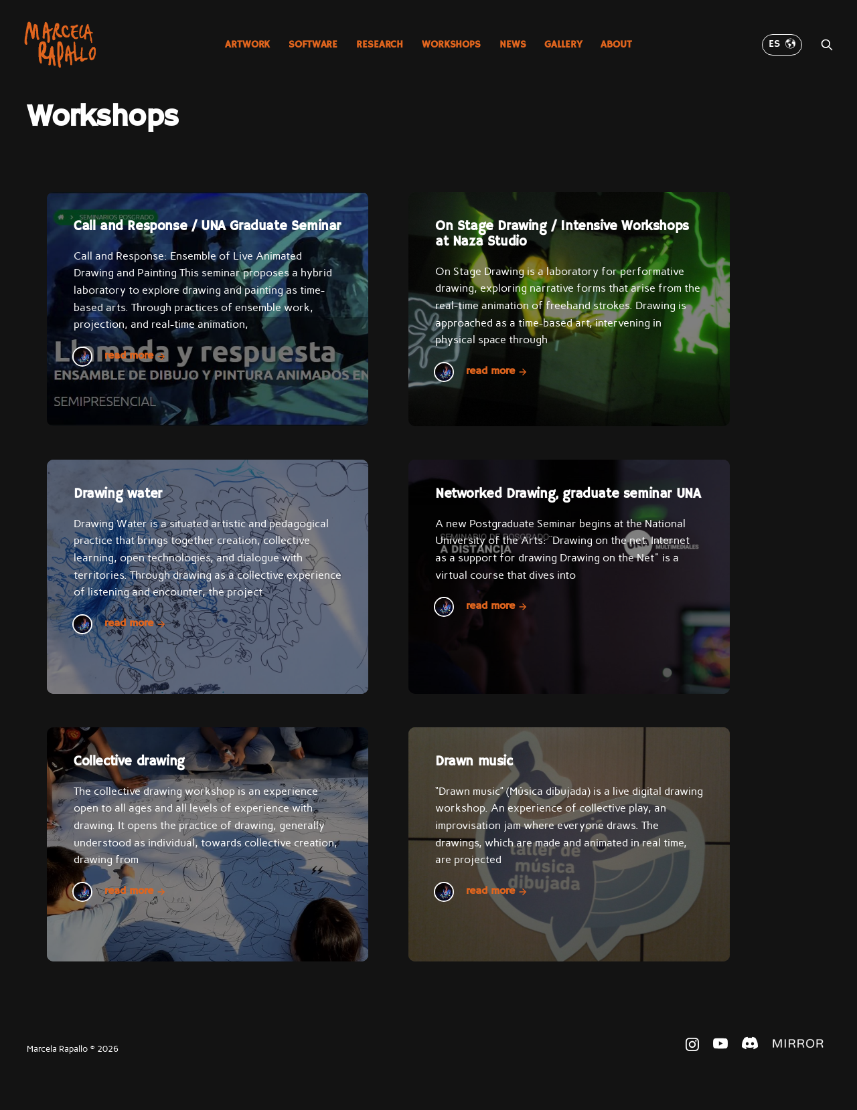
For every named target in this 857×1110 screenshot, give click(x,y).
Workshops (451, 44)
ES (782, 44)
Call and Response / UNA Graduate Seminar (207, 226)
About (616, 44)
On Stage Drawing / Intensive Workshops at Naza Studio (562, 234)
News (512, 44)
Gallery (563, 44)
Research (379, 44)
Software (313, 44)
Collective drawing (129, 761)
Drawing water (118, 494)
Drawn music (474, 761)
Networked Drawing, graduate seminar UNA (567, 494)
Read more (135, 356)
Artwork (247, 44)
